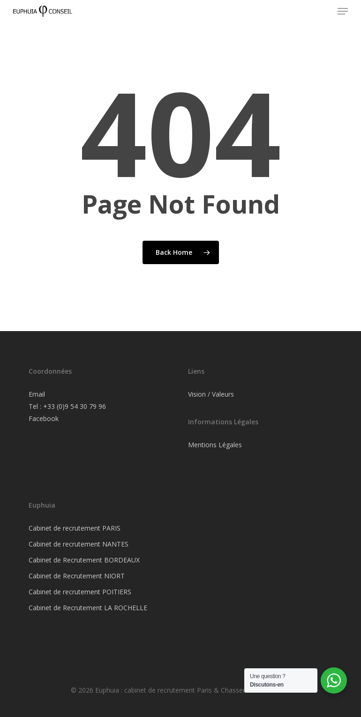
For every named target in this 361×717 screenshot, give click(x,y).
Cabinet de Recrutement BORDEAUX (84, 559)
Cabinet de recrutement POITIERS (80, 591)
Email (37, 394)
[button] (343, 11)
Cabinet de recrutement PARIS (74, 528)
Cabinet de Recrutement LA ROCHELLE (88, 607)
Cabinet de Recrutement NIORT (77, 575)
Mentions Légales (215, 444)
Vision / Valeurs (211, 394)
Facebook (44, 418)
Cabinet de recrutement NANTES (78, 544)
